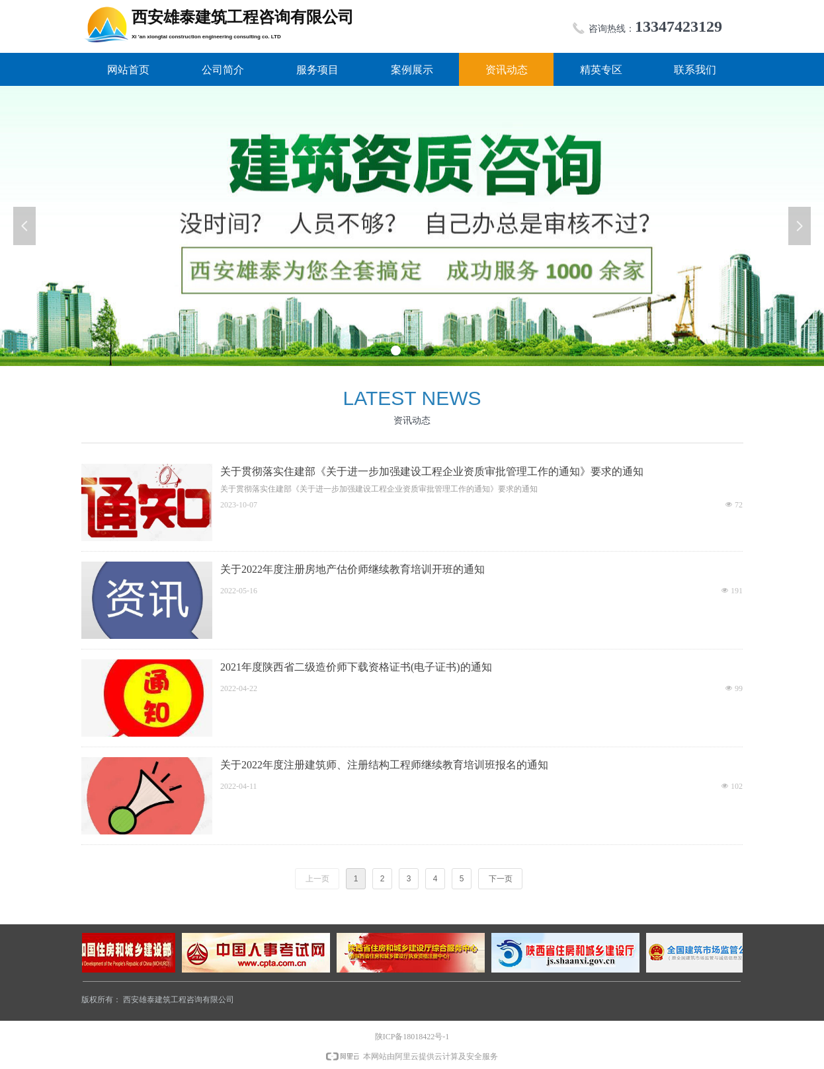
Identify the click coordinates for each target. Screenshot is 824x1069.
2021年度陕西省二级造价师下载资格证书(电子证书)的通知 (356, 667)
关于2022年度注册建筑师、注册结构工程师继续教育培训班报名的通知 (384, 764)
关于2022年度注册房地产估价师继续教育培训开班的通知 (352, 569)
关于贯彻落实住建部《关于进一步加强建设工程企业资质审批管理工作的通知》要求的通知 (431, 471)
